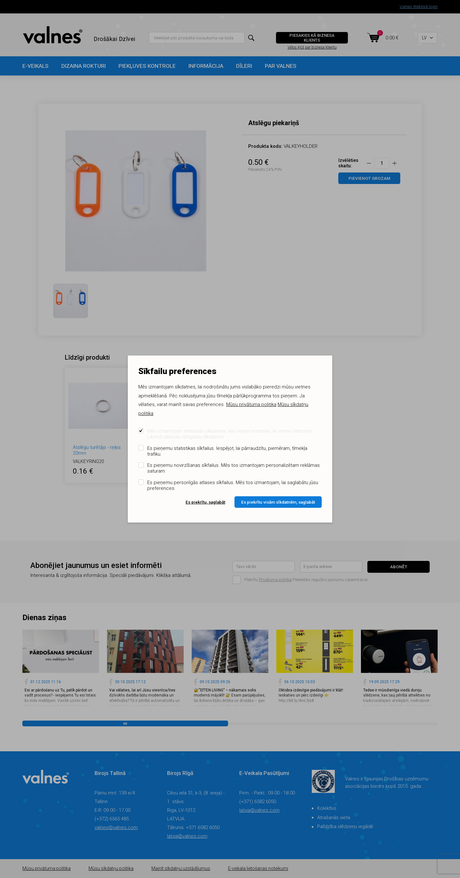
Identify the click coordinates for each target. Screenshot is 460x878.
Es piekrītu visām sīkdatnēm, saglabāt (278, 502)
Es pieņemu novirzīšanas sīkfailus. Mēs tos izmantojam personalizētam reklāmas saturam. (233, 468)
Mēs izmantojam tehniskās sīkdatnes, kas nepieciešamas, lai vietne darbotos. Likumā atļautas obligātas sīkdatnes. (230, 434)
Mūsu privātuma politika (251, 404)
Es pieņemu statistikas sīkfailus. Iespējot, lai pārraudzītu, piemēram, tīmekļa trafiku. (227, 451)
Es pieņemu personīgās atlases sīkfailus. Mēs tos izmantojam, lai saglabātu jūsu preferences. (232, 485)
